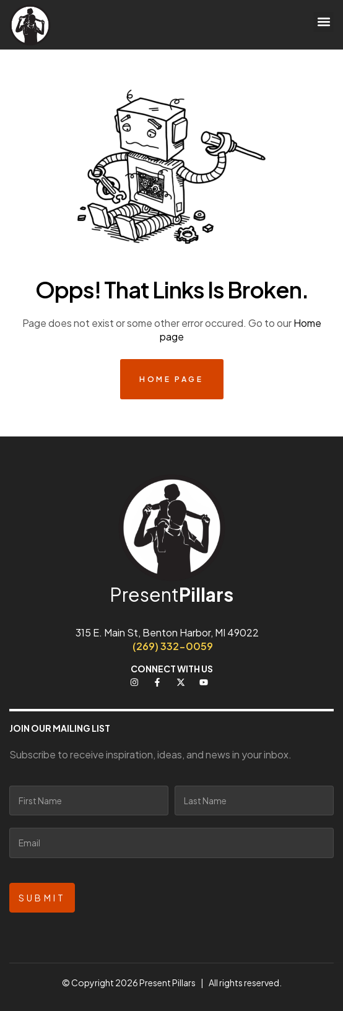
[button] (323, 22)
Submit (42, 897)
